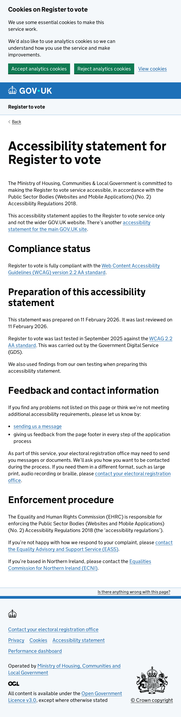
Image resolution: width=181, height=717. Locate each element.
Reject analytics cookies (104, 69)
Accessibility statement (78, 640)
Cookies (38, 640)
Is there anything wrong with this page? (134, 591)
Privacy (16, 640)
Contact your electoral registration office (53, 629)
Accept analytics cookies (39, 69)
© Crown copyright (152, 700)
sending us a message (38, 426)
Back (16, 121)
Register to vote (26, 107)
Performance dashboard (35, 651)
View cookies (152, 68)
